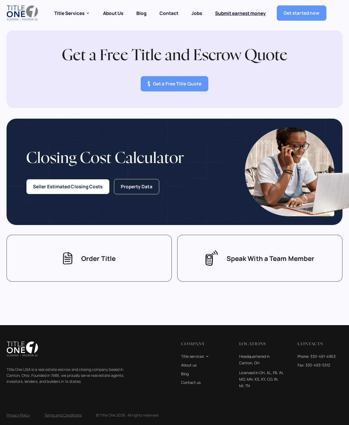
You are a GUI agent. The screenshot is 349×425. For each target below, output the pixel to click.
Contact (169, 13)
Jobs (196, 13)
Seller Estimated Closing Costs (67, 186)
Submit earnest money (240, 13)
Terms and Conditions (63, 415)
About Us (113, 13)
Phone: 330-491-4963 (316, 356)
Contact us (191, 382)
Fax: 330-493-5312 (313, 365)
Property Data (136, 186)
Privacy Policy (18, 415)
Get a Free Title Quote (174, 83)
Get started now (301, 13)
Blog (141, 13)
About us (189, 365)
